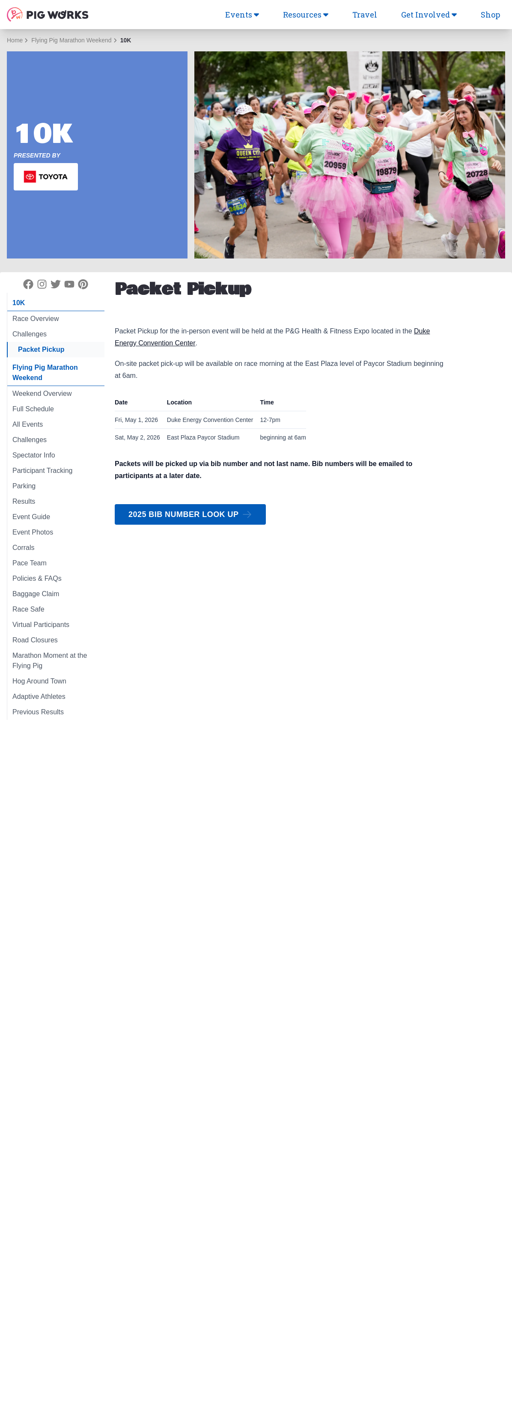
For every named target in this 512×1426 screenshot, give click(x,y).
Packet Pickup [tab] (41, 349)
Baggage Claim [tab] (35, 593)
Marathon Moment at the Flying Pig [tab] (49, 660)
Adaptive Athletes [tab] (38, 696)
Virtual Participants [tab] (40, 624)
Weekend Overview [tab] (41, 393)
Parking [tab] (24, 486)
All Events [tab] (27, 424)
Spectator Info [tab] (33, 455)
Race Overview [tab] (35, 318)
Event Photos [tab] (32, 532)
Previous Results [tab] (38, 712)
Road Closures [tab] (35, 640)
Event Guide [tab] (31, 516)
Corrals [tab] (23, 547)
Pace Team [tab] (29, 563)
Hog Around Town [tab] (39, 681)
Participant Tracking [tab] (42, 470)
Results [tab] (23, 501)
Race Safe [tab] (28, 609)
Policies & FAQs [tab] (37, 578)
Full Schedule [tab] (33, 409)
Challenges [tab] (29, 334)
